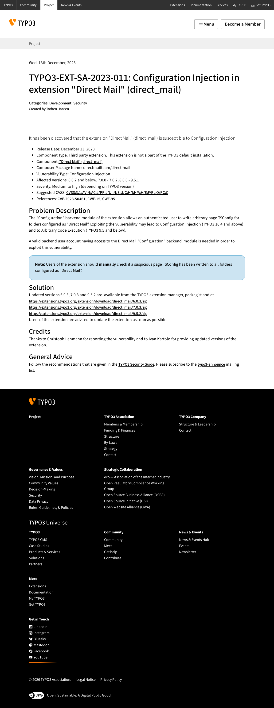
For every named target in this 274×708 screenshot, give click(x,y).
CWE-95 (110, 199)
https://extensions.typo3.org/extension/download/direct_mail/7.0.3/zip (93, 307)
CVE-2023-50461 (72, 199)
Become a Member (243, 24)
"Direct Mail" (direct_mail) (82, 162)
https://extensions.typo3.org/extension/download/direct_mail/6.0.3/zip (93, 301)
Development (61, 103)
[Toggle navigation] (206, 24)
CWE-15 (94, 199)
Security (82, 103)
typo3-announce (215, 364)
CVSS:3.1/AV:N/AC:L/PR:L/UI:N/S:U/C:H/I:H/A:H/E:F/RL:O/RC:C (120, 192)
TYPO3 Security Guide (137, 364)
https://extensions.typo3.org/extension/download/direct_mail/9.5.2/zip (93, 314)
